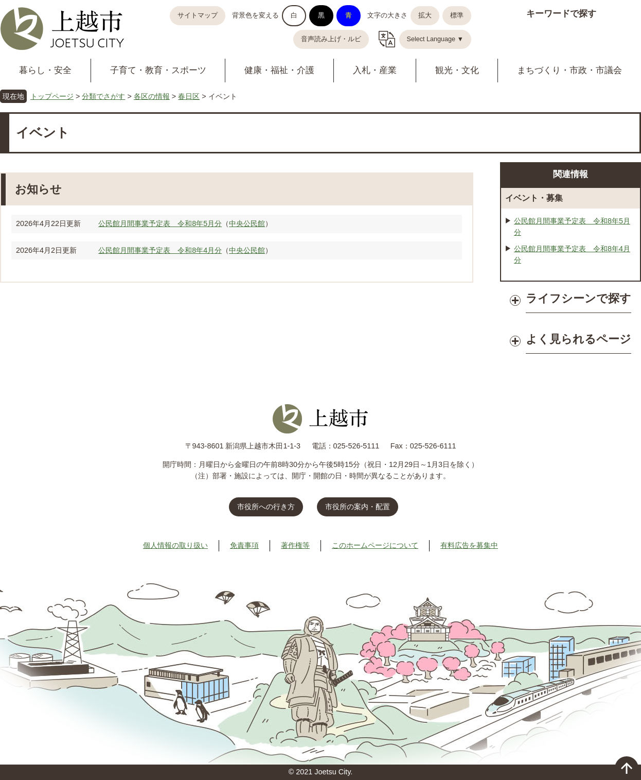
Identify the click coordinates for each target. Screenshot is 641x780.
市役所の (357, 506)
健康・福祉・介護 (279, 70)
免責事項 (244, 545)
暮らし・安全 (45, 70)
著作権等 (295, 545)
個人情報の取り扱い (175, 545)
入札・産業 (375, 70)
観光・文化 (457, 70)
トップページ (52, 96)
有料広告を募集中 (469, 545)
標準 (457, 15)
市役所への (266, 506)
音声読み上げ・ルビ (331, 39)
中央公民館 (247, 223)
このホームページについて (375, 545)
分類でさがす (103, 96)
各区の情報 (152, 96)
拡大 (425, 15)
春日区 (189, 96)
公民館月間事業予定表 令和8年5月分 (160, 223)
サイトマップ (197, 15)
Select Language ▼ (435, 39)
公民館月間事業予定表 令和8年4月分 (160, 250)
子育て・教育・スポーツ (158, 70)
